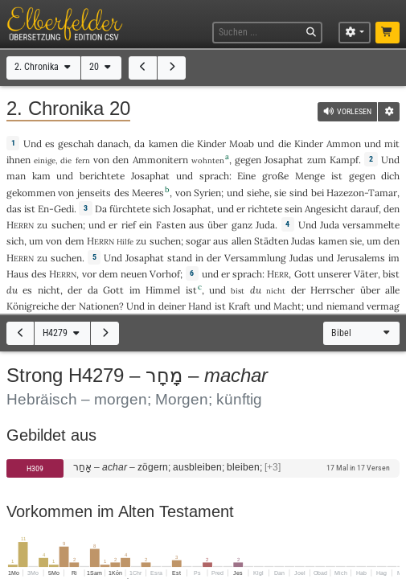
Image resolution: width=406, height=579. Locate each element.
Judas (303, 241)
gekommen (30, 193)
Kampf (344, 160)
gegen (248, 160)
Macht (287, 306)
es (27, 290)
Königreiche (32, 306)
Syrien (207, 193)
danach (113, 144)
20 (101, 66)
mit (392, 144)
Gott (304, 274)
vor (89, 274)
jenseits (94, 193)
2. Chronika (43, 66)
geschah (76, 144)
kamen (163, 144)
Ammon (343, 144)
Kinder (211, 144)
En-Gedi (56, 209)
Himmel (163, 290)
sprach (214, 176)
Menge (310, 176)
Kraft (239, 306)
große (275, 176)
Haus (17, 274)
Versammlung (255, 258)
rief (128, 225)
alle (392, 290)
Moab (241, 144)
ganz (242, 225)
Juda (265, 225)
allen (242, 241)
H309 (35, 468)
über (217, 225)
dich (390, 176)
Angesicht (326, 209)
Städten (271, 241)
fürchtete (129, 209)
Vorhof (165, 274)
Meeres (148, 193)
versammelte (371, 225)
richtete (265, 209)
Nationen (99, 306)
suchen (67, 225)
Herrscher (332, 290)
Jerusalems (361, 258)
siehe (258, 193)
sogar (198, 241)
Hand (199, 306)
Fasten (171, 225)
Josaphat (284, 160)
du (12, 290)
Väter (366, 274)
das (14, 209)
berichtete (102, 176)
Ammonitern (160, 160)
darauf (365, 209)
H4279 (62, 333)
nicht (49, 290)
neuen (134, 274)
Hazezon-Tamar (361, 193)
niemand (345, 306)
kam (41, 176)
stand (179, 258)
